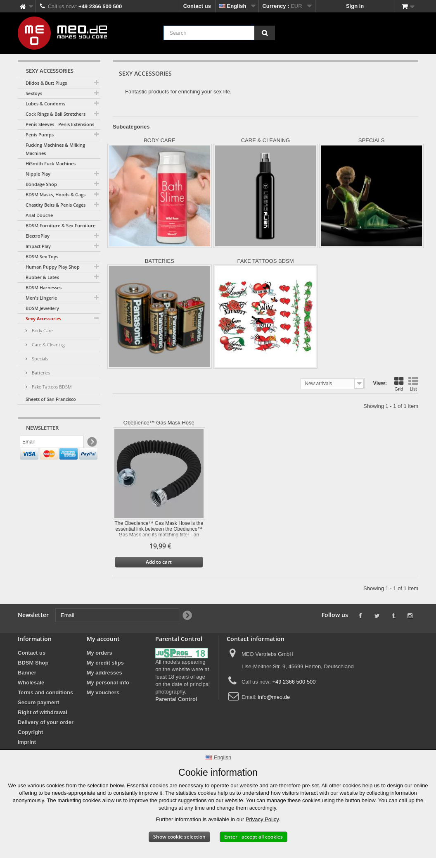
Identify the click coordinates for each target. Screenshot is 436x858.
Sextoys (34, 93)
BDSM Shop (33, 663)
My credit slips (105, 663)
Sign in (355, 6)
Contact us (197, 6)
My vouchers (103, 692)
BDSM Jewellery (42, 308)
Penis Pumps (40, 134)
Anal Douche (39, 215)
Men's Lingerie (41, 298)
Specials (39, 358)
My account (103, 639)
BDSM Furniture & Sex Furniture (60, 225)
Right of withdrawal (42, 712)
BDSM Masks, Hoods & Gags (55, 194)
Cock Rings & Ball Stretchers (55, 114)
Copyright (30, 732)
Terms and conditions (45, 692)
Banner (27, 673)
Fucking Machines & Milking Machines (55, 149)
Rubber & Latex (42, 277)
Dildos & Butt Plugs (46, 83)
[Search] (264, 33)
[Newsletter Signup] (91, 443)
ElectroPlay (38, 236)
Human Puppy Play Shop (53, 267)
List (413, 384)
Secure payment (38, 702)
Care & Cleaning (48, 344)
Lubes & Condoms (45, 103)
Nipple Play (38, 174)
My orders (99, 653)
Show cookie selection (179, 836)
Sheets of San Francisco (51, 399)
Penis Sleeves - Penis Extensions (60, 124)
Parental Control (176, 699)
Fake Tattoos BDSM (51, 387)
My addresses (104, 673)
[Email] (52, 443)
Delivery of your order (45, 722)
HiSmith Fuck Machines (51, 163)
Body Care (42, 330)
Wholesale (31, 682)
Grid (398, 384)
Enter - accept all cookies (253, 836)
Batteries (40, 372)
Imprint (27, 742)
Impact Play (38, 246)
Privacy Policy (262, 819)
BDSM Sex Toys (42, 256)
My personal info (108, 682)
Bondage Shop (41, 184)
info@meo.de (274, 697)
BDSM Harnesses (44, 287)
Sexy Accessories (43, 318)
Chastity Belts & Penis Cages (55, 205)
